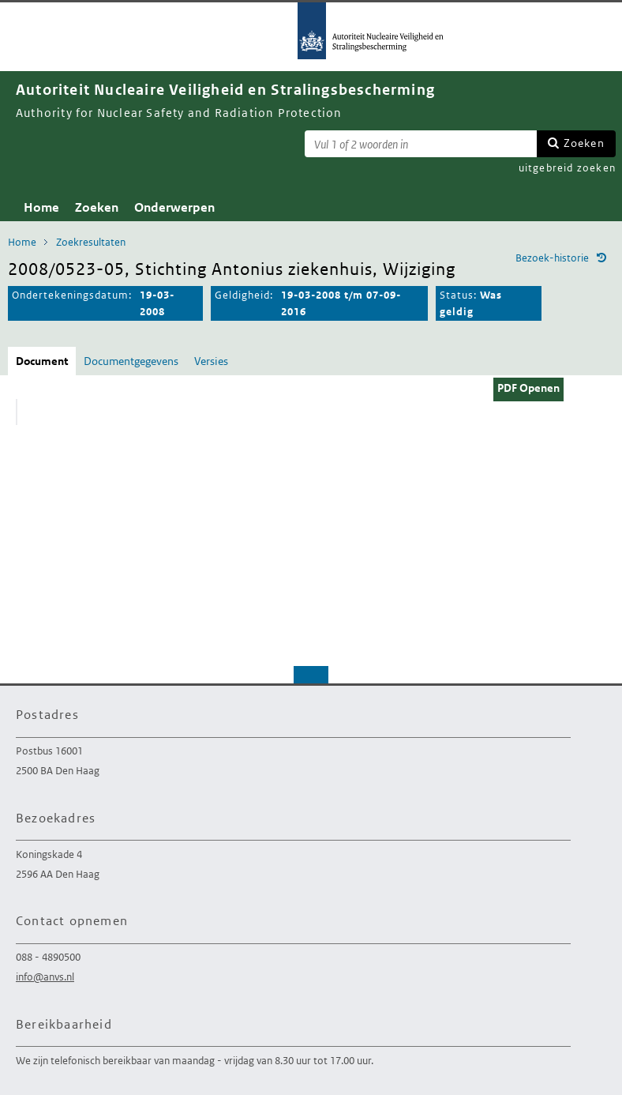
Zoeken (584, 143)
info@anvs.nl (45, 977)
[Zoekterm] (421, 143)
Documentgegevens (131, 361)
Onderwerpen (174, 207)
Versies (211, 361)
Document (42, 361)
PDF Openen (528, 388)
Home (41, 207)
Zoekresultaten (91, 242)
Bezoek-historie (552, 258)
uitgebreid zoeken (567, 168)
